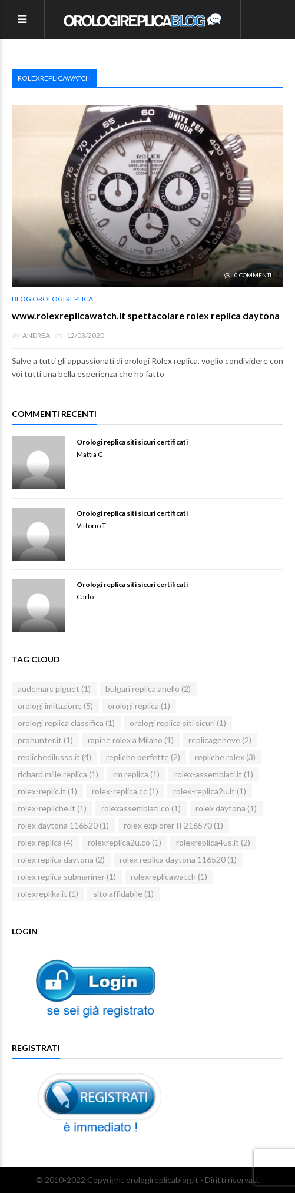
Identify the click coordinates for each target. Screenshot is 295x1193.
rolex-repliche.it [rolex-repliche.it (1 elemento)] (52, 808)
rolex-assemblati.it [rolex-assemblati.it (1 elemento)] (213, 774)
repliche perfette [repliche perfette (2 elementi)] (143, 757)
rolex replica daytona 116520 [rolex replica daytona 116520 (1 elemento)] (178, 859)
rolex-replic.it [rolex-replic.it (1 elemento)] (47, 791)
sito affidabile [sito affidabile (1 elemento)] (123, 894)
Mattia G (90, 454)
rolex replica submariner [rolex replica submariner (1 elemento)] (67, 876)
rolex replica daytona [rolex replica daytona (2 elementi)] (61, 859)
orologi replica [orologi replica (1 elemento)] (139, 706)
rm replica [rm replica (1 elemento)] (136, 774)
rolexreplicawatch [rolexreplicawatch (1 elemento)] (169, 876)
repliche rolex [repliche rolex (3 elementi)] (225, 757)
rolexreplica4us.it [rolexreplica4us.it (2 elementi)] (213, 842)
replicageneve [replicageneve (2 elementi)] (219, 740)
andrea (36, 335)
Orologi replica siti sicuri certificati (132, 442)
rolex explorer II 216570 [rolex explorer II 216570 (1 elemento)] (173, 825)
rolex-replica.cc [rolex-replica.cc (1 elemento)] (125, 791)
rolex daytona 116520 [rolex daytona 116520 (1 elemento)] (63, 825)
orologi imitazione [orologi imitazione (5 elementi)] (55, 706)
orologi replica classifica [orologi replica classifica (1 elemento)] (66, 723)
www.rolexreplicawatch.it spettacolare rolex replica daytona (146, 315)
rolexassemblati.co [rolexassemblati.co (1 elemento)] (141, 808)
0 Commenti (247, 275)
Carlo (85, 597)
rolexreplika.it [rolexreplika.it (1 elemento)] (48, 894)
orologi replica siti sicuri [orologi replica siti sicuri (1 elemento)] (178, 723)
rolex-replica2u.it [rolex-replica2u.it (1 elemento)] (209, 791)
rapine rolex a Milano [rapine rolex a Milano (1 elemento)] (131, 740)
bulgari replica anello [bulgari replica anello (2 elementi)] (148, 689)
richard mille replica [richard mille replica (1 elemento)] (58, 774)
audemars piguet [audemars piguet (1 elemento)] (54, 689)
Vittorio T (91, 525)
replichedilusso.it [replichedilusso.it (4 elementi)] (54, 757)
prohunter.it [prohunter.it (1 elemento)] (45, 740)
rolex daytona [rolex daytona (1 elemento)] (226, 808)
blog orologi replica (52, 299)
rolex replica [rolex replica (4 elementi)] (45, 842)
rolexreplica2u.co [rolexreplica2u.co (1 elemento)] (124, 842)
